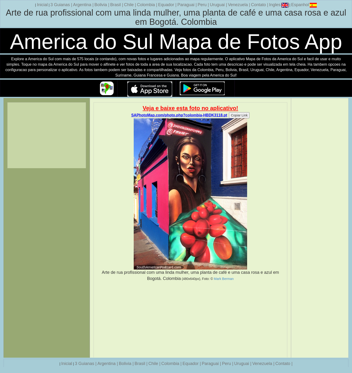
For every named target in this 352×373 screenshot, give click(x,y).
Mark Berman (224, 279)
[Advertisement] (190, 319)
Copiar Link (239, 115)
